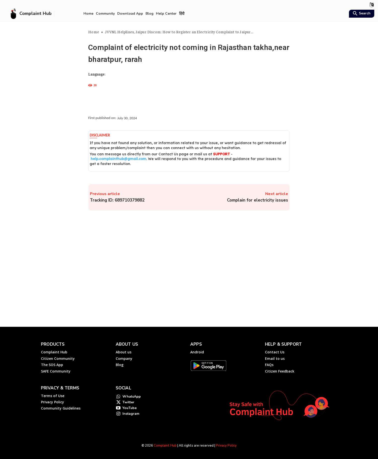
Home (93, 31)
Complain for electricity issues (257, 200)
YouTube (129, 411)
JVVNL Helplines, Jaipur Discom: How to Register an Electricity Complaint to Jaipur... (179, 31)
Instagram (130, 417)
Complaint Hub (165, 445)
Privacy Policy (226, 445)
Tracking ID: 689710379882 (117, 200)
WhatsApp (131, 397)
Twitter (128, 404)
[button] (361, 14)
